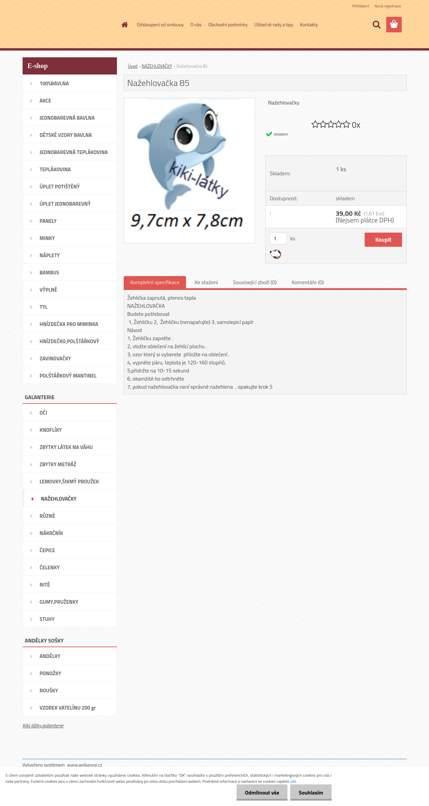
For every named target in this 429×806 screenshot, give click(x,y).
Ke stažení (206, 282)
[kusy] (278, 238)
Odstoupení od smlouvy (160, 24)
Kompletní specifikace (155, 282)
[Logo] (69, 25)
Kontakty (309, 24)
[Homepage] (124, 24)
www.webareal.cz (84, 764)
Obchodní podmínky (228, 24)
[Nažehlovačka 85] (189, 101)
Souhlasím (311, 792)
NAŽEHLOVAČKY (157, 66)
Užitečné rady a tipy (273, 24)
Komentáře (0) (308, 282)
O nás (196, 24)
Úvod (132, 66)
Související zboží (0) (254, 282)
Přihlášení (360, 6)
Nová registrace (387, 6)
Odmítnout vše (262, 792)
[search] (376, 24)
